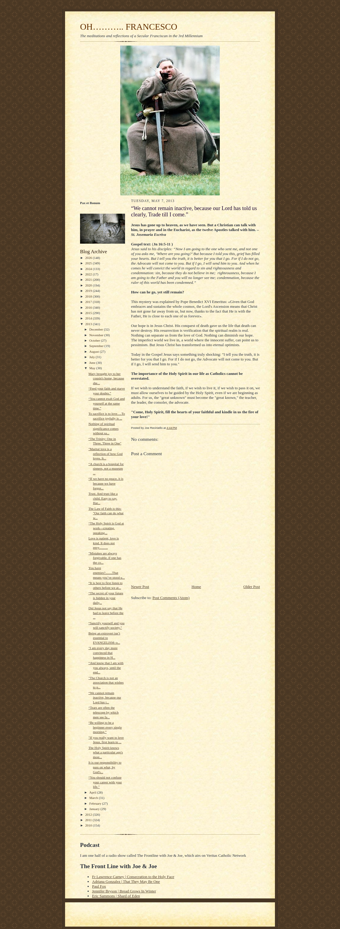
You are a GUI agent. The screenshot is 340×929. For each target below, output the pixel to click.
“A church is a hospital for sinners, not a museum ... (106, 468)
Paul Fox (99, 886)
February (95, 803)
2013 (89, 324)
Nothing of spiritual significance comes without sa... (103, 428)
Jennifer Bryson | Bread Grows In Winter (124, 891)
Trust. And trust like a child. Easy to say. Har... (103, 498)
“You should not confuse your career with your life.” (105, 782)
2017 (89, 302)
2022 (89, 274)
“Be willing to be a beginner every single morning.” (105, 727)
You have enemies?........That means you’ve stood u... (106, 572)
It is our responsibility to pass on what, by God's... (104, 767)
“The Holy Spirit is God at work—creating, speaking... (106, 527)
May (92, 368)
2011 (89, 820)
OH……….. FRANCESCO (128, 26)
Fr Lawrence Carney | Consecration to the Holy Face (133, 876)
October (95, 340)
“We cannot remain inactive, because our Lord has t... (104, 697)
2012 (89, 814)
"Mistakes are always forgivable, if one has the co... (104, 557)
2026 (89, 258)
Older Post (251, 586)
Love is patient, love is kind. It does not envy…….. (103, 542)
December (96, 329)
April (93, 792)
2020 (89, 285)
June (92, 362)
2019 (89, 290)
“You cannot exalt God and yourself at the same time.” (106, 403)
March (94, 798)
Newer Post (140, 586)
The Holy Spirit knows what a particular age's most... (105, 752)
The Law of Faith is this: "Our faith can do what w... (106, 513)
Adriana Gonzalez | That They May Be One (126, 881)
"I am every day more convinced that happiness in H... (103, 652)
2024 (89, 269)
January (95, 809)
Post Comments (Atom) (171, 597)
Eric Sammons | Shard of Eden (116, 896)
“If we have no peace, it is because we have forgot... (105, 483)
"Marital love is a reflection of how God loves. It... (105, 453)
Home (196, 586)
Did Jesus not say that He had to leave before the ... (106, 612)
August (94, 351)
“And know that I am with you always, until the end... (106, 667)
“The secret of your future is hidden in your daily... (105, 597)
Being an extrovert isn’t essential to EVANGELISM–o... (104, 637)
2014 (89, 318)
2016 (89, 307)
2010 (89, 825)
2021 (89, 279)
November (96, 335)
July (92, 357)
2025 (89, 263)
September (97, 346)
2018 (89, 296)
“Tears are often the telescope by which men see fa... (103, 712)
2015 (89, 313)
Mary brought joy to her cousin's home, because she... (106, 378)
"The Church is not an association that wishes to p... (106, 682)
